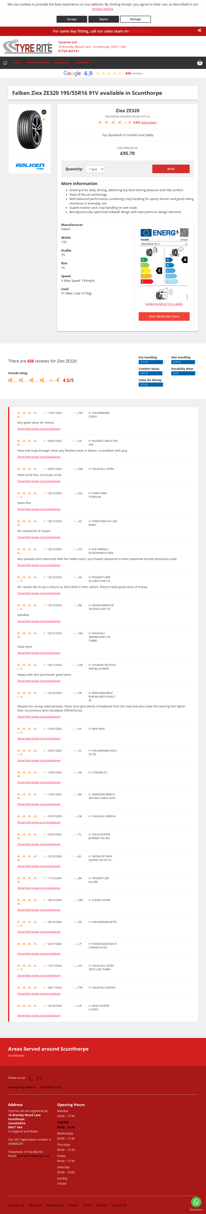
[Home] (5, 60)
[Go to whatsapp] (196, 1202)
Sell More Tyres (51, 1085)
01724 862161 (141, 28)
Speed (66, 274)
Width (66, 235)
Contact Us (61, 60)
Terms (87, 1203)
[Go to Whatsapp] (39, 1075)
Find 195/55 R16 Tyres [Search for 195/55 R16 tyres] (164, 314)
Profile (66, 248)
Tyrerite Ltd (16, 1203)
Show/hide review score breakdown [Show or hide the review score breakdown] (39, 426)
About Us (35, 1203)
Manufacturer (72, 222)
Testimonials (54, 1203)
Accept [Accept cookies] (72, 17)
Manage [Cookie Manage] (135, 17)
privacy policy (102, 9)
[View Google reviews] (103, 70)
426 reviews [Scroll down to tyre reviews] (149, 120)
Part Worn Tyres (37, 60)
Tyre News (82, 60)
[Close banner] (201, 28)
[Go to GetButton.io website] (196, 1209)
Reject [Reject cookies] (103, 17)
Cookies (101, 1203)
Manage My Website (22, 1085)
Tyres (17, 60)
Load (65, 286)
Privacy (73, 1203)
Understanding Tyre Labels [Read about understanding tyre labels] (164, 301)
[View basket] (200, 60)
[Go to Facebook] (31, 1075)
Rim (64, 261)
